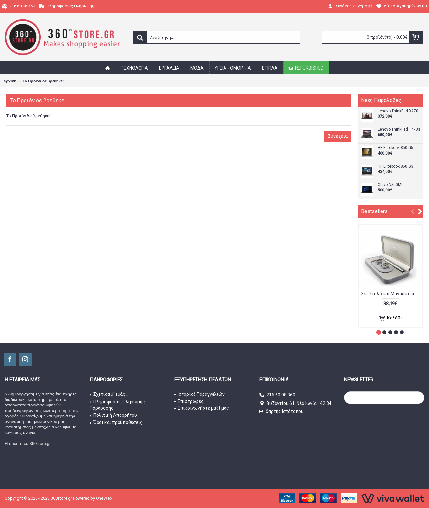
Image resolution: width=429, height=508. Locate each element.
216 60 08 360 (277, 395)
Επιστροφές (189, 401)
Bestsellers (374, 211)
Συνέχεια (338, 136)
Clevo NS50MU (391, 185)
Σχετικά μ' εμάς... (109, 394)
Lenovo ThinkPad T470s (399, 129)
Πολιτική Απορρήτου (113, 415)
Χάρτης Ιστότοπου (281, 411)
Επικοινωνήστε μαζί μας (201, 408)
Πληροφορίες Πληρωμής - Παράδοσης (119, 405)
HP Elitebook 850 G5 (395, 148)
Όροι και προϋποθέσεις (116, 423)
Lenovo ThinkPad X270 (398, 111)
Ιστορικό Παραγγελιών (199, 394)
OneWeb (104, 498)
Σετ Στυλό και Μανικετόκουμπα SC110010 (391, 293)
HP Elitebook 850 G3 (395, 166)
